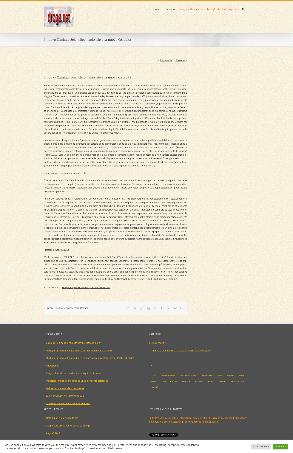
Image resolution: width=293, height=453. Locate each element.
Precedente (166, 60)
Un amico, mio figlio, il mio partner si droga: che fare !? (73, 342)
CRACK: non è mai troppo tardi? (62, 418)
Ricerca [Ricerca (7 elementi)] (211, 381)
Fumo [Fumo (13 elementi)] (241, 375)
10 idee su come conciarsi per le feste (65, 388)
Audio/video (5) (159, 342)
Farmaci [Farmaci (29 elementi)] (230, 375)
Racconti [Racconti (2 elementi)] (199, 381)
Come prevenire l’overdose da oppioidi (65, 396)
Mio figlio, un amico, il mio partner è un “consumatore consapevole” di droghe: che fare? (90, 358)
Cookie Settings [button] (261, 446)
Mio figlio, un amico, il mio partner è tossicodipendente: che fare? (79, 350)
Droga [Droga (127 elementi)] (219, 375)
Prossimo (180, 60)
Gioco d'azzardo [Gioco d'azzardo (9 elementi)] (158, 381)
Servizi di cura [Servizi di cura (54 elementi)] (237, 381)
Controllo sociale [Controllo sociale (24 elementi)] (188, 375)
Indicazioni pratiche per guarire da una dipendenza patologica (77, 380)
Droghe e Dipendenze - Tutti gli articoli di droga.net (86, 287)
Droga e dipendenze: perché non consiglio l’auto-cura (73, 373)
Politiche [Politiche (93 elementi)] (186, 381)
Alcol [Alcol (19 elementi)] (153, 375)
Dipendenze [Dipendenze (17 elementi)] (206, 375)
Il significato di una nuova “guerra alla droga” (68, 425)
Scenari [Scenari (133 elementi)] (222, 381)
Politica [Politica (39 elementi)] (173, 381)
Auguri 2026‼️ (53, 433)
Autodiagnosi (52, 365)
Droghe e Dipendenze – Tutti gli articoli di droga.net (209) (181, 350)
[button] (243, 9)
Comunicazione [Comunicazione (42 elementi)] (168, 375)
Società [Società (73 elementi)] (154, 387)
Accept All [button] (280, 446)
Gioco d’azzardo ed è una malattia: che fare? (68, 403)
